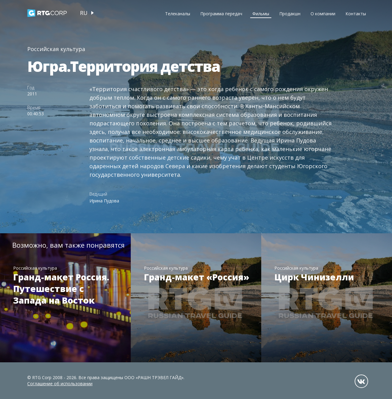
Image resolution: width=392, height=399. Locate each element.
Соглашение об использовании (59, 383)
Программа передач (221, 14)
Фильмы (260, 14)
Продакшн (289, 14)
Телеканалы (177, 14)
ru (84, 13)
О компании (323, 14)
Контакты (355, 14)
